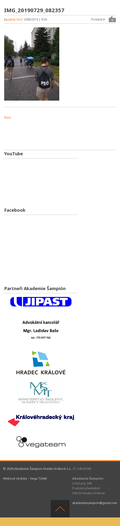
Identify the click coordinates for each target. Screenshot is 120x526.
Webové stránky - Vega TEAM (25, 478)
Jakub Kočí (15, 19)
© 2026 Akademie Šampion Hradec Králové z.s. (37, 468)
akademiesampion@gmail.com (94, 503)
